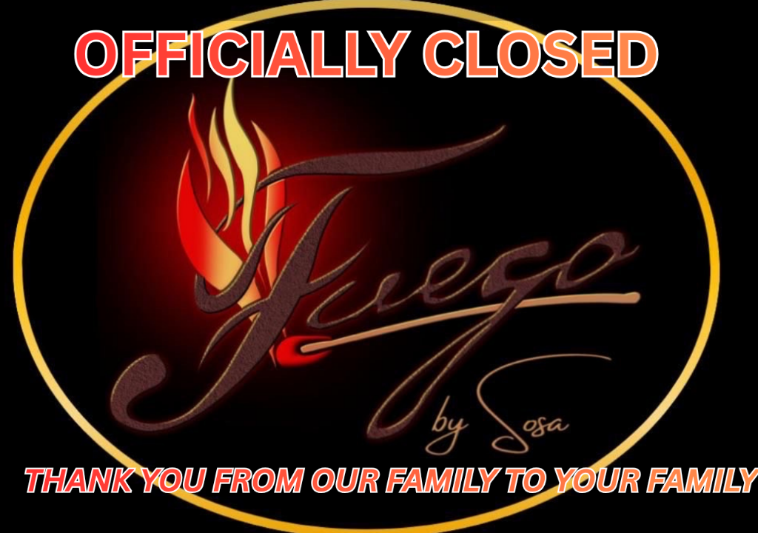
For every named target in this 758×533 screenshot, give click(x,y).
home (723, 10)
